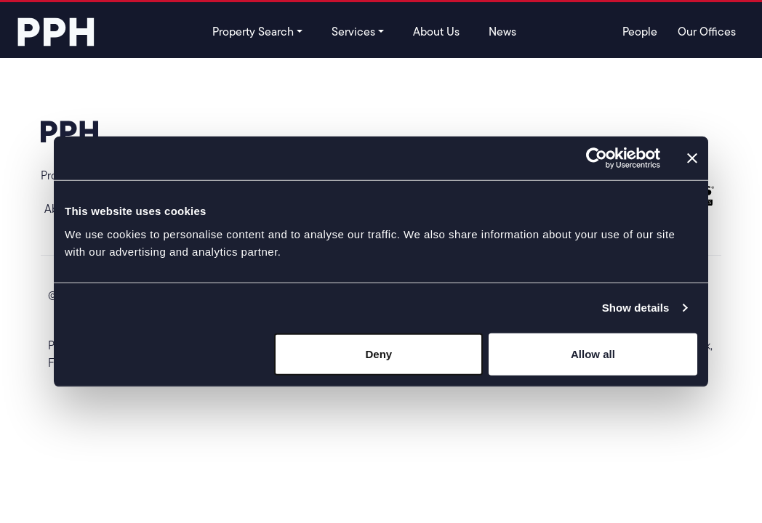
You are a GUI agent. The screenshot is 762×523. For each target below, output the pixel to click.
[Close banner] (692, 158)
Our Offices (707, 31)
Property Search (253, 31)
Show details (636, 307)
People (639, 31)
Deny (379, 353)
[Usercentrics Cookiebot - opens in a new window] (596, 158)
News (502, 31)
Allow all (593, 353)
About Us (436, 31)
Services (353, 31)
